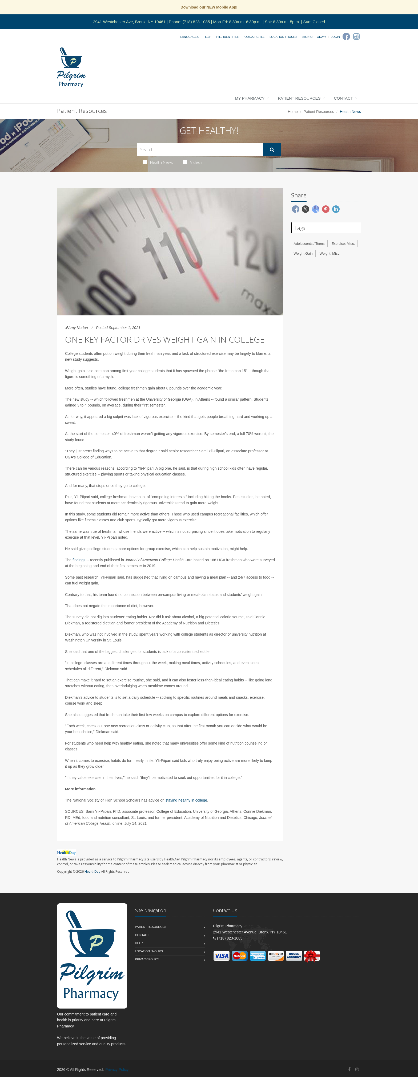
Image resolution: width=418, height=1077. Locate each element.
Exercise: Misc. (343, 244)
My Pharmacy (249, 98)
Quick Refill (254, 36)
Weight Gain (303, 253)
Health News (158, 162)
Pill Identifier (227, 36)
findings (79, 560)
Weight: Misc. (330, 253)
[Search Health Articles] (200, 149)
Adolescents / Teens (309, 244)
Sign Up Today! (314, 36)
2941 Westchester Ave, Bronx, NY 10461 (129, 21)
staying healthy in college (186, 800)
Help (207, 36)
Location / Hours (283, 36)
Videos (193, 162)
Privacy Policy (147, 959)
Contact (343, 98)
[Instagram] (356, 36)
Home (293, 111)
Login (335, 36)
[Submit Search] (272, 149)
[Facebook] (346, 36)
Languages (189, 36)
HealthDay (92, 871)
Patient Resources (299, 98)
